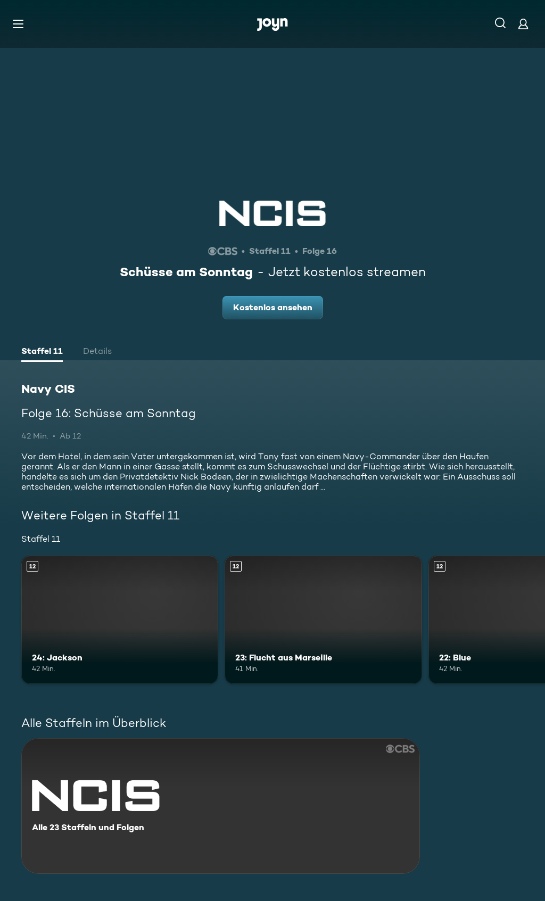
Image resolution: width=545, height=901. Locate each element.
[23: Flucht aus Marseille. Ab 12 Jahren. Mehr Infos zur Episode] (323, 620)
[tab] (42, 352)
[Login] (523, 23)
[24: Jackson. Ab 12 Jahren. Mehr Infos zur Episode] (119, 620)
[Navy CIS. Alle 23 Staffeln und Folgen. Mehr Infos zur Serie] (220, 806)
